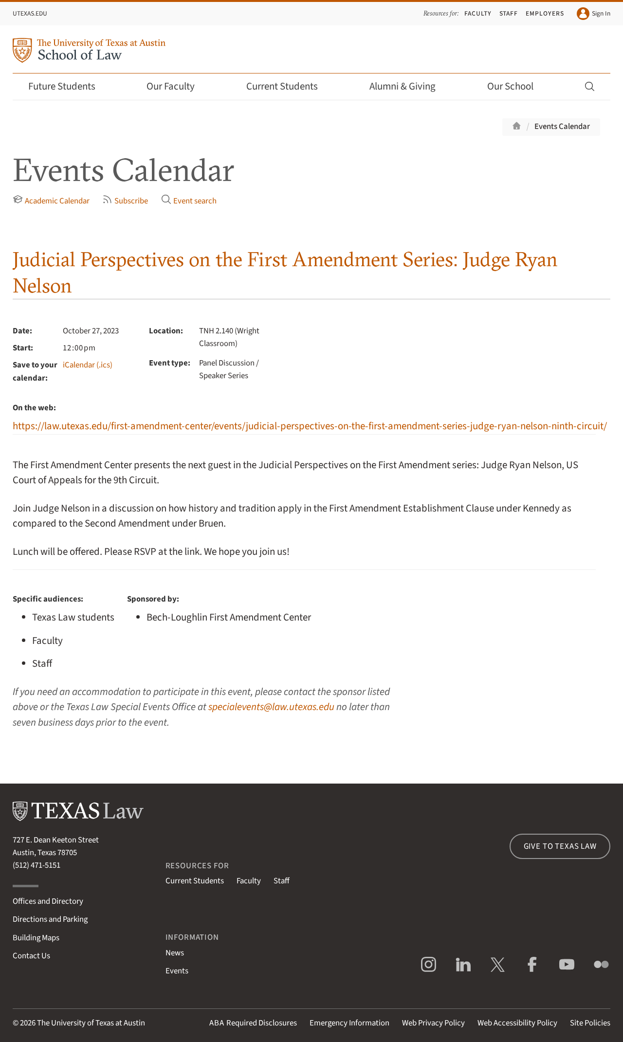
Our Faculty (177, 86)
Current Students (288, 86)
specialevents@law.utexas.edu (271, 707)
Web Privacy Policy (433, 1023)
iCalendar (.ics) (87, 365)
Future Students (68, 86)
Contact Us (31, 956)
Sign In (593, 13)
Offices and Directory (48, 901)
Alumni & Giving (409, 86)
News (174, 953)
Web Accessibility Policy (517, 1023)
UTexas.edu (30, 13)
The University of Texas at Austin (91, 1023)
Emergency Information (349, 1023)
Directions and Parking (50, 919)
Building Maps (36, 938)
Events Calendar (562, 126)
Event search (189, 200)
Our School (517, 86)
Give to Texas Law (560, 846)
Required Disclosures (253, 1023)
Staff (508, 13)
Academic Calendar (51, 200)
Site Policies (590, 1023)
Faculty (478, 13)
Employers (545, 13)
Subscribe (125, 200)
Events (176, 971)
